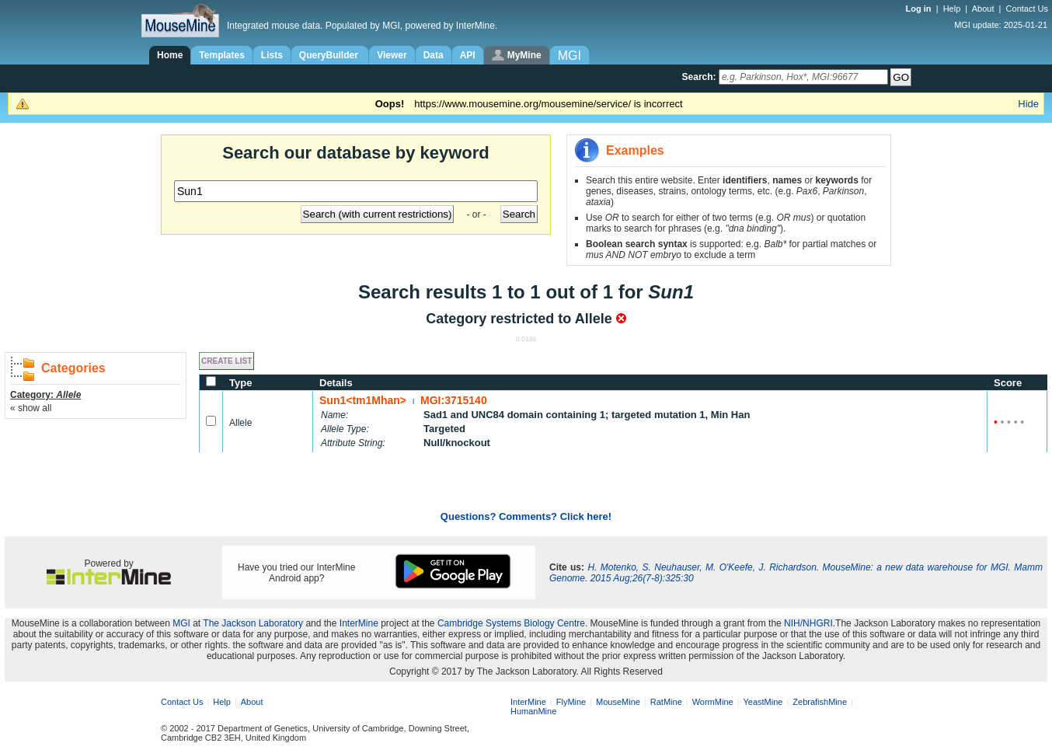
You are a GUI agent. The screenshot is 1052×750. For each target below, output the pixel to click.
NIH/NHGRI (808, 623)
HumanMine (533, 711)
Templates (221, 55)
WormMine (712, 701)
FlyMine (571, 701)
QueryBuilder (330, 55)
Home (170, 55)
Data (433, 55)
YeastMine (762, 701)
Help (952, 8)
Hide (1028, 104)
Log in (920, 8)
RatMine (666, 701)
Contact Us (1027, 8)
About (983, 8)
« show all (30, 408)
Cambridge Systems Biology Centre (511, 623)
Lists (272, 55)
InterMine (359, 623)
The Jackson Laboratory (253, 623)
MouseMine (618, 701)
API (467, 55)
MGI (181, 623)
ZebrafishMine (819, 701)
